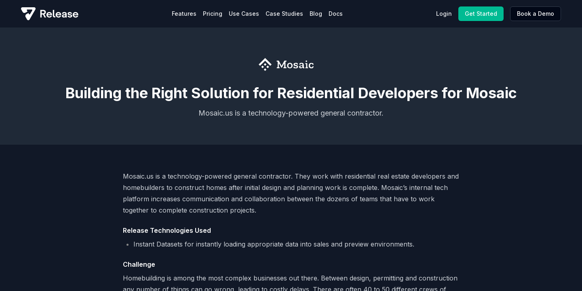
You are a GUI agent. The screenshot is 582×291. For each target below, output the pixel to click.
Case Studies (284, 13)
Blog (316, 13)
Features (184, 13)
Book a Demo (535, 13)
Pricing (212, 13)
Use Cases (244, 13)
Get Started (481, 13)
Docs (336, 13)
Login (444, 13)
